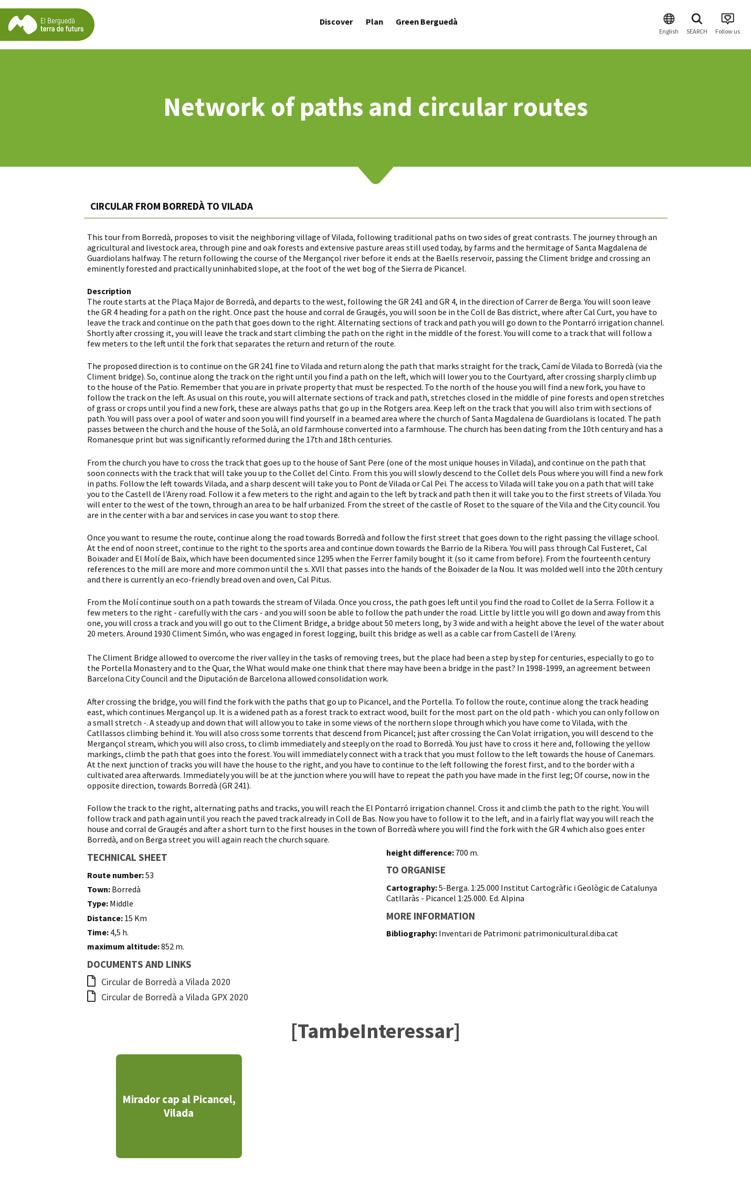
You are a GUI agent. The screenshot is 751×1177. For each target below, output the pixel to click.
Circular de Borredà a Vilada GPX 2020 (167, 997)
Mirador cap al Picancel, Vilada (179, 1106)
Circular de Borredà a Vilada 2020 (158, 982)
